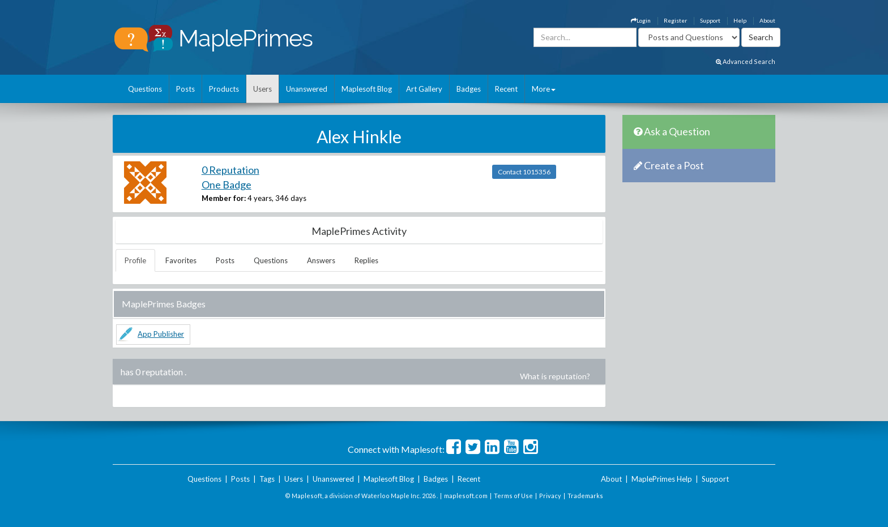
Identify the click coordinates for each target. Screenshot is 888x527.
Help (739, 20)
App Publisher (161, 334)
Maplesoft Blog (366, 88)
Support (710, 20)
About (767, 20)
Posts (185, 88)
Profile (135, 260)
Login (641, 20)
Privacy (550, 495)
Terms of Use (513, 495)
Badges (468, 88)
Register (675, 20)
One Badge (226, 184)
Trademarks (585, 495)
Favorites (181, 260)
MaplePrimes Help (661, 478)
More (544, 88)
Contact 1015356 (524, 172)
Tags (267, 478)
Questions (145, 88)
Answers (321, 260)
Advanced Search (745, 61)
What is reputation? (555, 376)
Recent (506, 88)
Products (224, 88)
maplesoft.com (466, 495)
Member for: (224, 198)
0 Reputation (230, 170)
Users (262, 88)
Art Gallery (424, 88)
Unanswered (306, 88)
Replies (366, 260)
